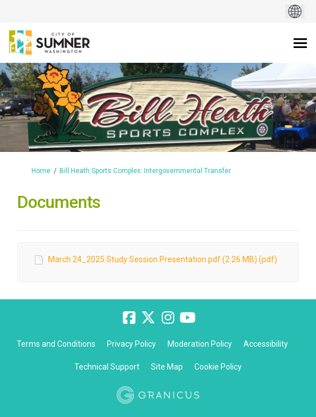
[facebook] (129, 317)
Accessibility (265, 343)
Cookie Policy (218, 366)
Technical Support (106, 366)
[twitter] (148, 317)
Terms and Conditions (56, 343)
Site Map (167, 366)
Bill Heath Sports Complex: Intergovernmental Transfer (145, 171)
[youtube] (187, 317)
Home (40, 171)
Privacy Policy (131, 343)
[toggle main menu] (300, 43)
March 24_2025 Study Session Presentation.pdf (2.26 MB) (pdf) (162, 259)
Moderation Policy (199, 343)
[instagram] (168, 317)
